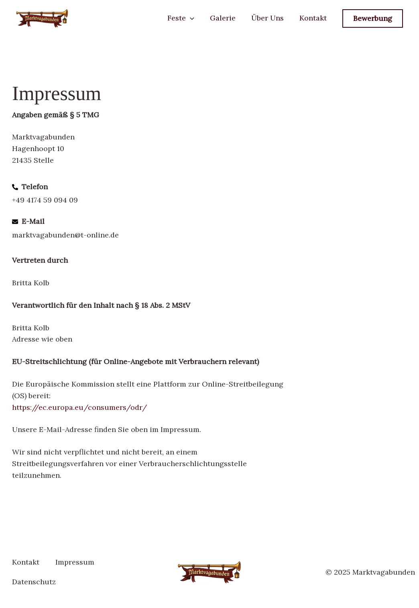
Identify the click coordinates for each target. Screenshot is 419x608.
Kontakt (313, 18)
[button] (194, 18)
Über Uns (269, 18)
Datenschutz (34, 581)
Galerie (225, 18)
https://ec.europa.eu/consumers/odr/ (79, 407)
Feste (184, 18)
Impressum (74, 562)
